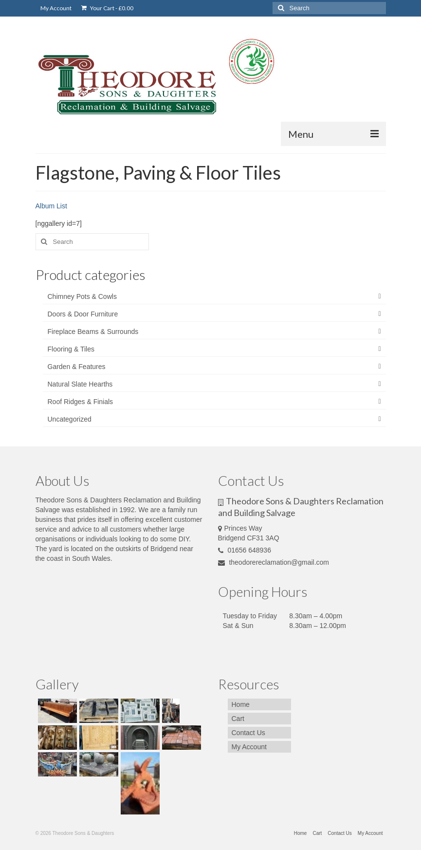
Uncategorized (70, 419)
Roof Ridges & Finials (80, 402)
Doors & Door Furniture (83, 314)
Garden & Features (77, 366)
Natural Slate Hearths (80, 384)
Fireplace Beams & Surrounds (93, 331)
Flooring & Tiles (71, 349)
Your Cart (107, 8)
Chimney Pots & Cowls (82, 296)
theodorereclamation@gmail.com (273, 562)
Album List (51, 206)
